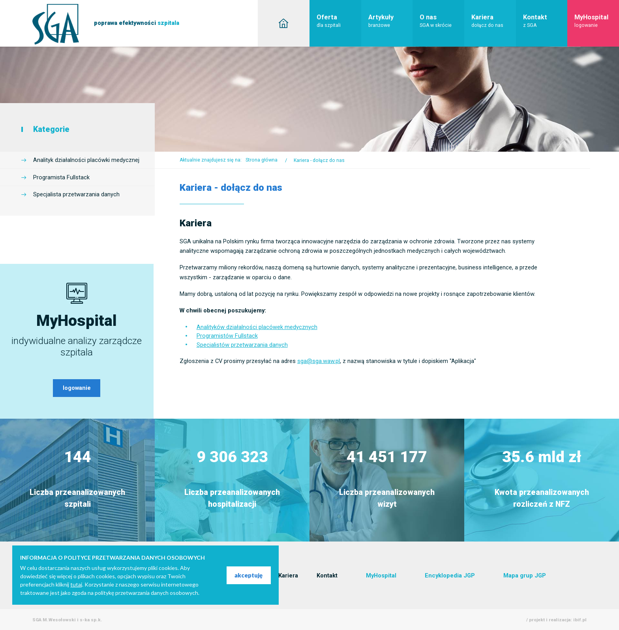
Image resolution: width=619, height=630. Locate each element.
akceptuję (248, 575)
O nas (442, 20)
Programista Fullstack (61, 177)
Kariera (493, 20)
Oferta (339, 20)
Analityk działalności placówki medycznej (86, 160)
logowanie (77, 387)
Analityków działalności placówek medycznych (257, 327)
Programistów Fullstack (227, 335)
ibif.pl (580, 619)
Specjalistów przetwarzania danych (242, 344)
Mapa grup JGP (524, 575)
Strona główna (262, 160)
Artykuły (390, 20)
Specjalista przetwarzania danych (76, 194)
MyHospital (596, 20)
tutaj (76, 584)
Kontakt (545, 20)
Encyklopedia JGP (450, 575)
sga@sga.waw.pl (318, 361)
